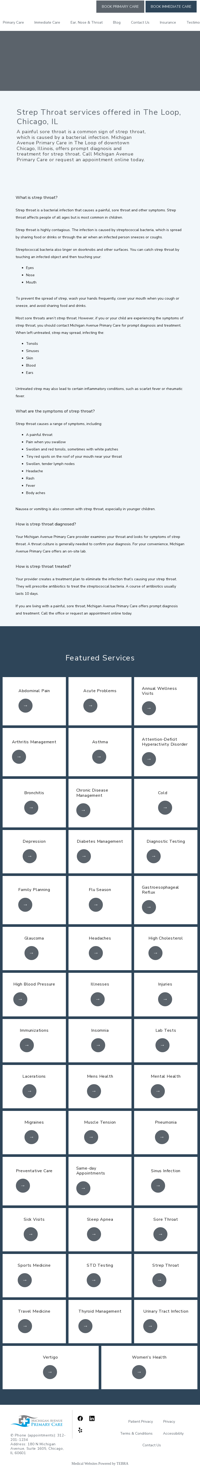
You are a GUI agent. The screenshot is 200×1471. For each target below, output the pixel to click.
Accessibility (173, 1433)
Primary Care (13, 22)
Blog (117, 22)
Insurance (168, 22)
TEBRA (122, 1464)
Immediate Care (47, 22)
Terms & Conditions (136, 1433)
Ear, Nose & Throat (87, 22)
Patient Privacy (140, 1421)
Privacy (169, 1421)
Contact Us (140, 22)
